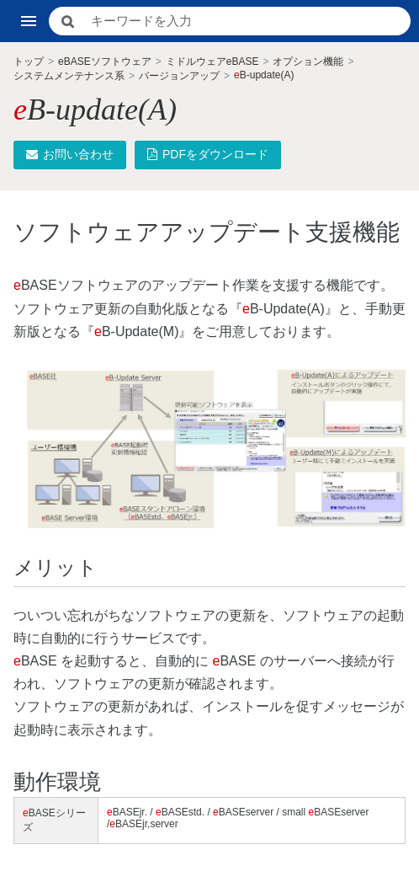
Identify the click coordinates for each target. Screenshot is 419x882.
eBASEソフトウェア (104, 61)
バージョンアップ (179, 76)
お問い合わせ (70, 154)
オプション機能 (308, 61)
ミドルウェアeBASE (212, 61)
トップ (28, 61)
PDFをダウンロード (207, 154)
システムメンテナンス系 (69, 76)
